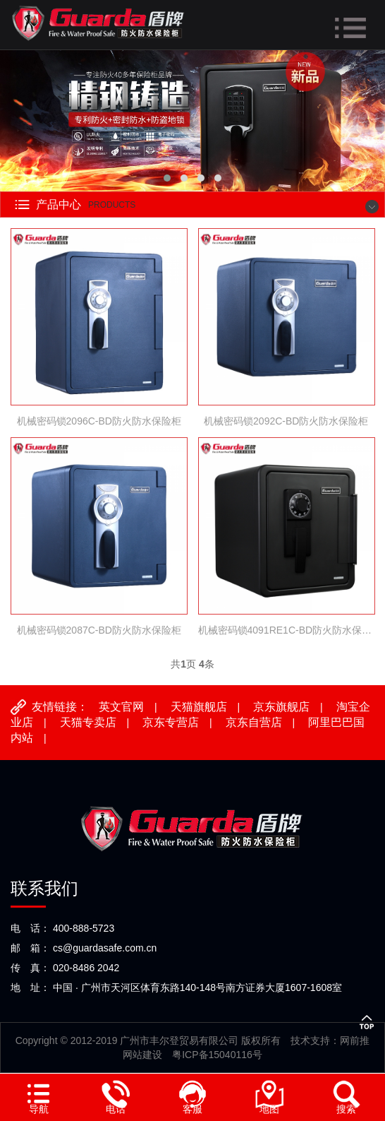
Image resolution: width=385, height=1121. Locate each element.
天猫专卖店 (88, 722)
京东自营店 (254, 722)
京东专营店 (170, 722)
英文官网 (121, 707)
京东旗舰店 (281, 707)
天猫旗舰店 (199, 707)
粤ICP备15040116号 (217, 1054)
